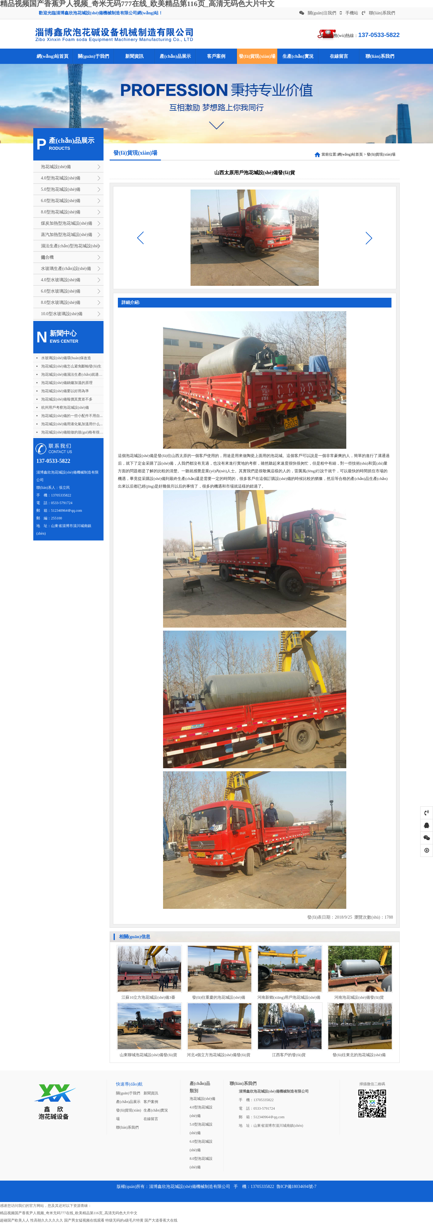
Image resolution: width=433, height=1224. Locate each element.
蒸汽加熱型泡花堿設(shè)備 (66, 234)
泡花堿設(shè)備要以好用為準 (65, 391)
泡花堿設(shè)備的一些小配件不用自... (72, 416)
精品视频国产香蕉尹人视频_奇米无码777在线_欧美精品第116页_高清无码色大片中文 (68, 1213)
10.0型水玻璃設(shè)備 (62, 314)
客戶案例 (216, 56)
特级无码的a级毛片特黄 (124, 1220)
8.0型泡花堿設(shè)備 (61, 212)
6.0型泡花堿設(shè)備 (61, 200)
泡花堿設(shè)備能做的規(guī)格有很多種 (74, 432)
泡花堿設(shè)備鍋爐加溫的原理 (67, 383)
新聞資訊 (134, 56)
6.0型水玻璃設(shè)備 (61, 291)
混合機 (47, 257)
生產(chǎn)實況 (297, 56)
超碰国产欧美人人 (14, 1220)
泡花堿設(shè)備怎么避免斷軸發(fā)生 (71, 366)
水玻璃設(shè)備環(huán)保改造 (66, 358)
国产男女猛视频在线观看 (84, 1220)
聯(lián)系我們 (378, 13)
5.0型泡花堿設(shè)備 (61, 189)
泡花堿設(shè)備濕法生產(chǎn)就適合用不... (76, 374)
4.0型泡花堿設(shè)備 (61, 178)
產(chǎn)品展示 (175, 56)
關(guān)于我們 (93, 56)
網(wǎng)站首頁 (53, 56)
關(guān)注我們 (317, 13)
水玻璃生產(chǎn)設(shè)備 (66, 268)
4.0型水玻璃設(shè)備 (61, 280)
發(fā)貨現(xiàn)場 (257, 56)
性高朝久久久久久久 (46, 1220)
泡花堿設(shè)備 (56, 166)
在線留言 (339, 56)
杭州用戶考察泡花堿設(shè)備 (65, 407)
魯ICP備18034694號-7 (296, 1186)
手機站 (349, 13)
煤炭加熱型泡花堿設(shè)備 (66, 223)
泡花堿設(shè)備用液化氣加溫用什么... (72, 424)
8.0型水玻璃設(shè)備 (61, 302)
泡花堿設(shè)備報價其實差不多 (67, 399)
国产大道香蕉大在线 (160, 1220)
